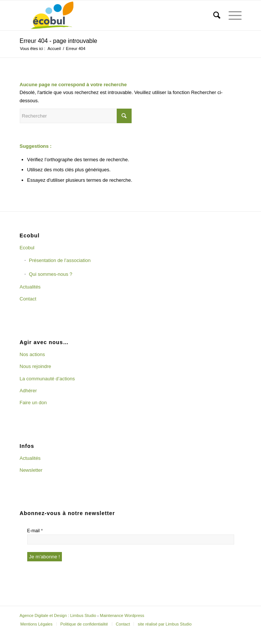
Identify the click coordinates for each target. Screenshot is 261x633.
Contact (28, 299)
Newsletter (31, 470)
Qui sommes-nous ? (50, 274)
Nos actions (32, 354)
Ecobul (27, 247)
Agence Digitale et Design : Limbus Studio (58, 615)
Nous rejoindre (35, 366)
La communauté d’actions (47, 378)
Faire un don (33, 402)
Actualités (30, 287)
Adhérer (28, 390)
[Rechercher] (213, 15)
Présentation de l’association (60, 260)
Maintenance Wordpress (122, 615)
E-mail (35, 530)
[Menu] (231, 15)
